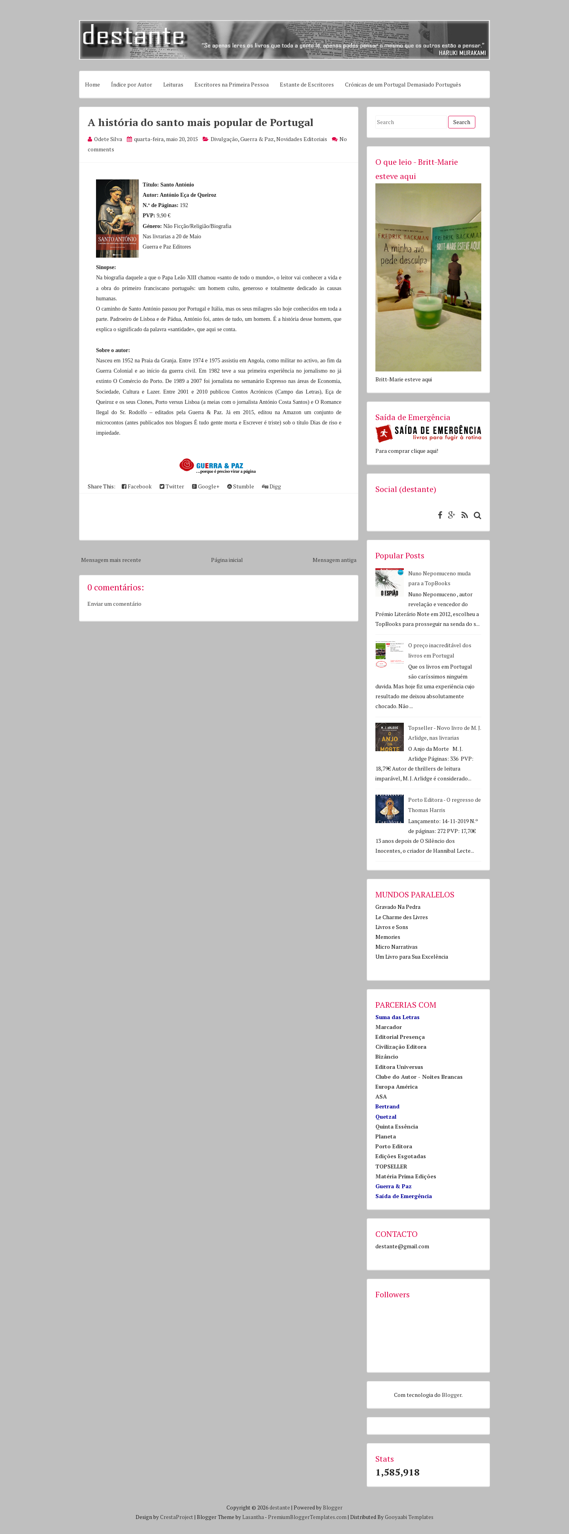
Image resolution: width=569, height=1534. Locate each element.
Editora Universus (399, 1066)
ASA (381, 1096)
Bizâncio (386, 1056)
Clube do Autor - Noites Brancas (419, 1076)
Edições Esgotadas (400, 1156)
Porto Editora (393, 1146)
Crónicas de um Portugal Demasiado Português (403, 84)
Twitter (172, 486)
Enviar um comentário (114, 603)
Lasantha (253, 1517)
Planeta (385, 1136)
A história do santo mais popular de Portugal (200, 122)
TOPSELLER (391, 1166)
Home (92, 84)
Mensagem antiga (334, 559)
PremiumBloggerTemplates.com (307, 1517)
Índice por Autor (131, 84)
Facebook (137, 486)
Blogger (452, 1394)
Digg (271, 486)
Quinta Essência (396, 1126)
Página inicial (227, 559)
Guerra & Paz (257, 139)
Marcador (388, 1027)
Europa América (396, 1086)
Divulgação (224, 139)
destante (279, 1507)
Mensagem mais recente (111, 559)
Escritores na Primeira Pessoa (231, 84)
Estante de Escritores (307, 84)
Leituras (173, 84)
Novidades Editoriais (301, 139)
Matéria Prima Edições (405, 1176)
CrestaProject (176, 1517)
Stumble (240, 486)
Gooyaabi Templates (409, 1517)
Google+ (205, 486)
